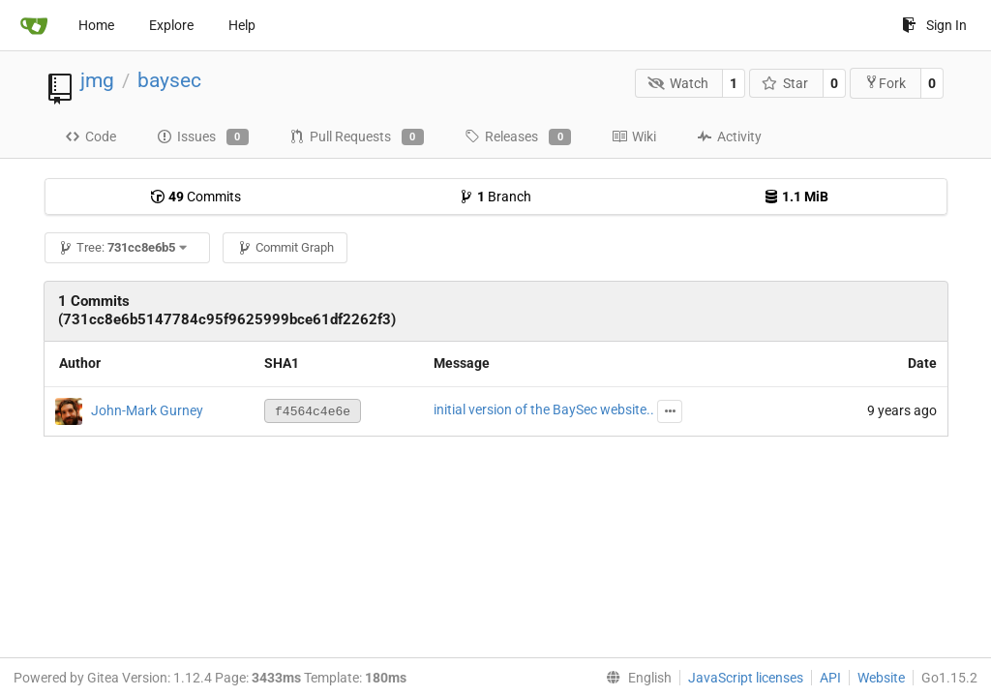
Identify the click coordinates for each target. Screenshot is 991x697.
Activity (729, 136)
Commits (195, 196)
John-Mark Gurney (147, 409)
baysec (169, 80)
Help (241, 25)
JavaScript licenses (745, 677)
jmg (97, 80)
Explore (171, 25)
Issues (203, 137)
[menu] (635, 677)
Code (90, 136)
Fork (885, 83)
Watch (677, 83)
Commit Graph (285, 247)
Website (881, 677)
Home (96, 25)
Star (785, 83)
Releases (518, 137)
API (830, 677)
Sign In (934, 25)
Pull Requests (356, 137)
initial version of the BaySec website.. (544, 409)
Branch (495, 196)
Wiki (634, 136)
